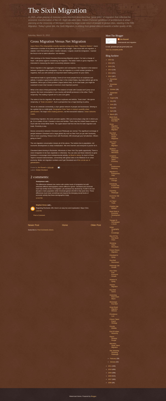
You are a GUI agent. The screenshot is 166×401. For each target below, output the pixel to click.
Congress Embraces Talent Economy (114, 158)
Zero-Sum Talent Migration (114, 143)
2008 (110, 376)
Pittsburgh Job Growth (114, 266)
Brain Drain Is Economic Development (115, 214)
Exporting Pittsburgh (114, 191)
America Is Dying (113, 280)
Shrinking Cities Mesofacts (114, 245)
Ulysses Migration (114, 285)
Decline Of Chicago (113, 179)
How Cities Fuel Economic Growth (114, 273)
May (111, 108)
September (113, 93)
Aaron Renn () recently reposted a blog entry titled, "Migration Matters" (61, 46)
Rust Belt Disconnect (114, 261)
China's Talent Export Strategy (114, 321)
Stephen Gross (41, 205)
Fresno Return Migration (114, 251)
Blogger (93, 396)
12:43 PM (39, 198)
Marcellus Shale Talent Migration (115, 345)
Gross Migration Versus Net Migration (114, 127)
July (111, 101)
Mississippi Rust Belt (114, 303)
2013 (110, 73)
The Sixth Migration (57, 10)
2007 (110, 379)
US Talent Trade (113, 202)
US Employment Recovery (115, 166)
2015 (110, 66)
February (113, 358)
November (113, 84)
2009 (110, 373)
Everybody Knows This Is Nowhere (114, 185)
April (111, 111)
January (113, 362)
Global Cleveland (42, 170)
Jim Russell (124, 39)
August (112, 98)
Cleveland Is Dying (114, 256)
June (112, 104)
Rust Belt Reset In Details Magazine (114, 135)
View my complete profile (114, 50)
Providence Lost (113, 315)
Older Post (96, 225)
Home (65, 225)
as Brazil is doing (75, 155)
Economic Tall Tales (114, 197)
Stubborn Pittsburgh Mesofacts (114, 150)
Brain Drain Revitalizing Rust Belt (114, 119)
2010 (110, 369)
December (113, 79)
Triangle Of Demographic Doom (115, 222)
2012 (110, 76)
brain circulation (47, 102)
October (113, 89)
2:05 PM (39, 211)
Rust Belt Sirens (113, 291)
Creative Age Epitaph (114, 207)
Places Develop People (113, 338)
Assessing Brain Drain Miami (114, 297)
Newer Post (33, 225)
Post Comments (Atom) (45, 230)
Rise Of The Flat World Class (114, 238)
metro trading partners (55, 112)
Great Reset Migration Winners (114, 309)
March (112, 114)
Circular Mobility (113, 327)
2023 (110, 60)
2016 (110, 63)
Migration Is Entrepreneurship (115, 173)
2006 (110, 383)
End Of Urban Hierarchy (114, 332)
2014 (110, 70)
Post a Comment (39, 215)
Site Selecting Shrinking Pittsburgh (114, 352)
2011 (110, 366)
